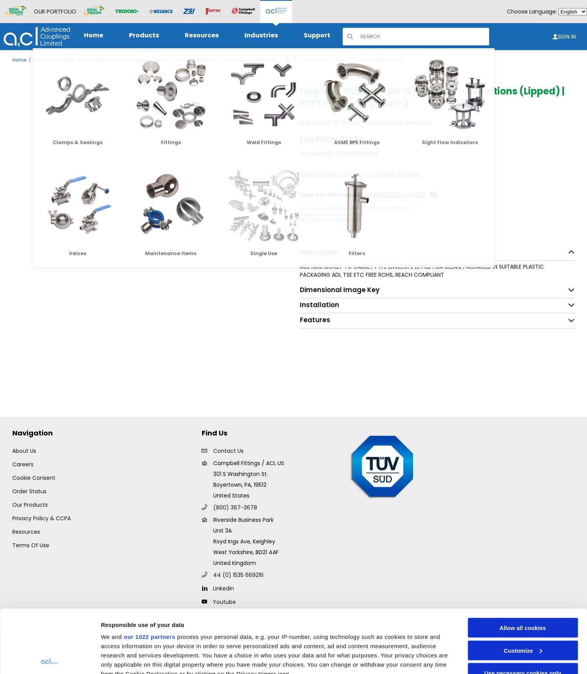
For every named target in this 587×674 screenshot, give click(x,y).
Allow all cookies (523, 564)
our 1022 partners (149, 573)
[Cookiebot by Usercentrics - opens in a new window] (50, 659)
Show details (119, 659)
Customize (523, 587)
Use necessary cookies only (522, 610)
